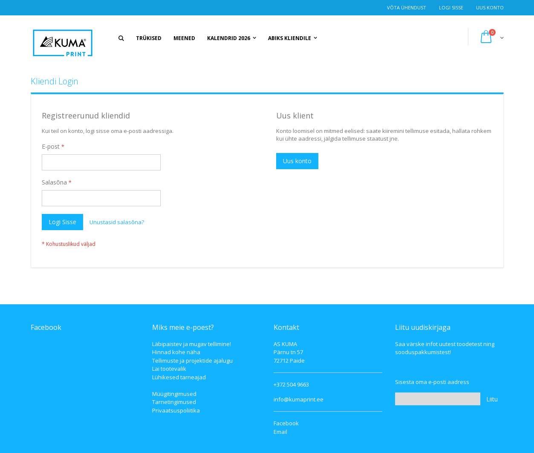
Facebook (286, 423)
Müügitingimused (174, 394)
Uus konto (490, 7)
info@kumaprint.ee (298, 399)
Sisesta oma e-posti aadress (432, 382)
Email (280, 432)
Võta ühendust (406, 7)
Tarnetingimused (174, 402)
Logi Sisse (451, 7)
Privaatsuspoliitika (176, 410)
